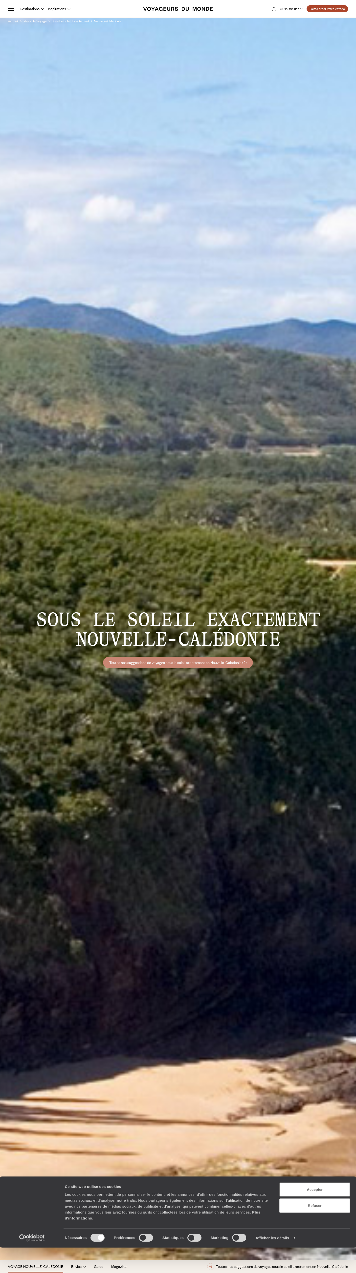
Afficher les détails (272, 1263)
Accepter (315, 1215)
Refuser (315, 1231)
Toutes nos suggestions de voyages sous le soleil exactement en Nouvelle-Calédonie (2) (178, 662)
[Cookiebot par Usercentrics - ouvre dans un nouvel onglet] (32, 1263)
